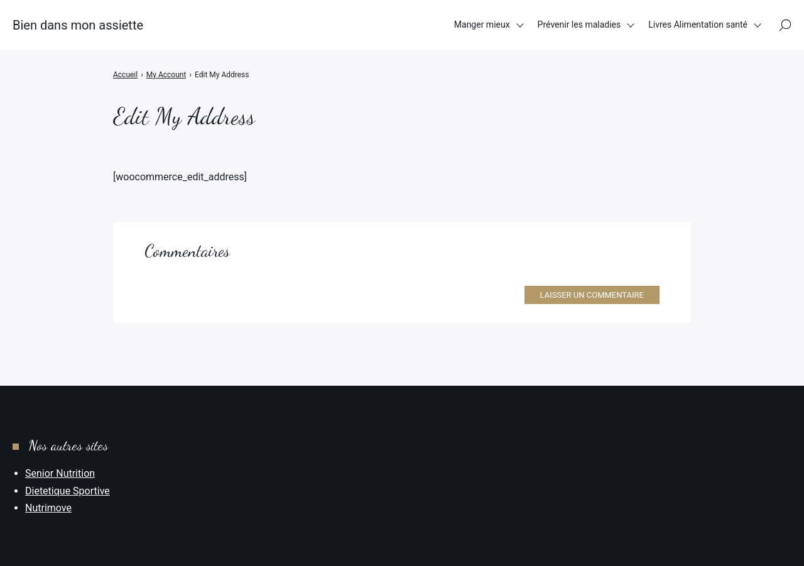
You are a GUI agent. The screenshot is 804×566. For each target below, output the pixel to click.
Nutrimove (48, 508)
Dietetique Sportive (67, 491)
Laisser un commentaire (592, 295)
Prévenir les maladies (579, 24)
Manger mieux (482, 24)
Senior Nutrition (60, 473)
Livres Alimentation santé (697, 24)
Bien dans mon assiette (78, 25)
